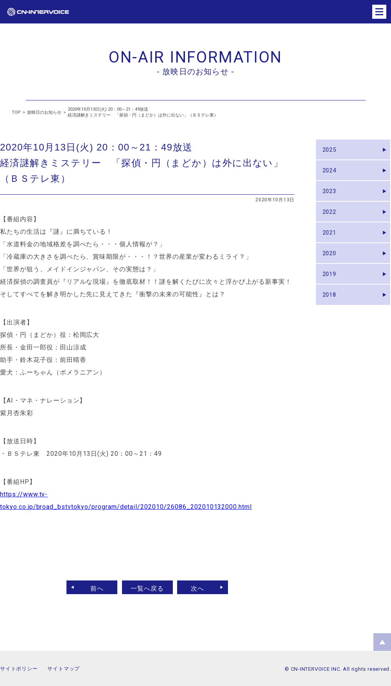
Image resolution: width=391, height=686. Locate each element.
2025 (331, 151)
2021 (331, 246)
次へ (202, 587)
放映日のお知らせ (44, 112)
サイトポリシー (19, 669)
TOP (16, 112)
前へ (92, 587)
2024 (331, 175)
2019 (331, 294)
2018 (331, 318)
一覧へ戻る (147, 587)
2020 (331, 270)
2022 (331, 222)
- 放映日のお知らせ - (195, 71)
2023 (331, 198)
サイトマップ (63, 669)
